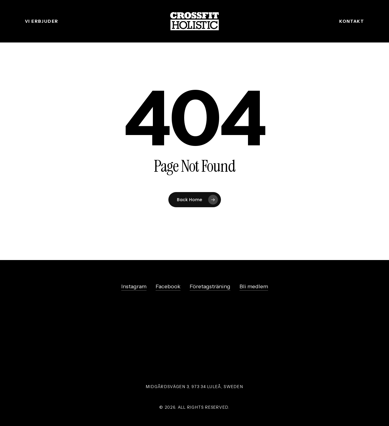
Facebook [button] (168, 286)
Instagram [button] (133, 286)
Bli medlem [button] (253, 286)
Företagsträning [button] (210, 286)
